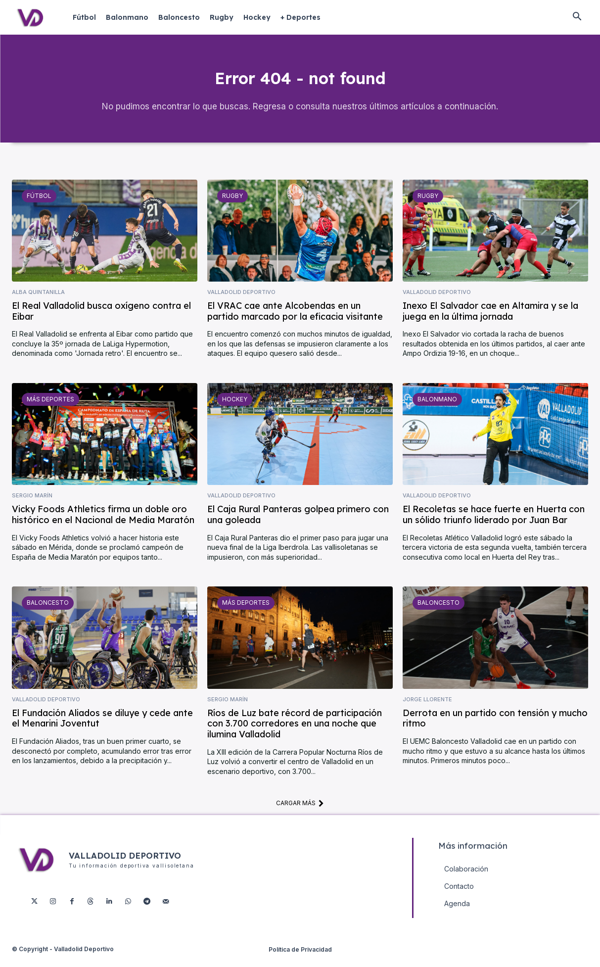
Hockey (233, 408)
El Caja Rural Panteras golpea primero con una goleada (298, 524)
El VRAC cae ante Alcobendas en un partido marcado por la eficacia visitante (295, 320)
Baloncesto (46, 612)
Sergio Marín (32, 505)
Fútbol (38, 204)
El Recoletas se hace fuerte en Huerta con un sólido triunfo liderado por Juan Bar (494, 524)
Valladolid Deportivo (241, 301)
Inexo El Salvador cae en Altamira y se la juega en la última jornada (490, 320)
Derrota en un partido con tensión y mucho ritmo (495, 728)
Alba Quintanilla (38, 301)
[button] (576, 17)
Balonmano (435, 408)
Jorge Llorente (427, 709)
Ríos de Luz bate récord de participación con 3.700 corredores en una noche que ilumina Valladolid (294, 733)
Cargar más (300, 813)
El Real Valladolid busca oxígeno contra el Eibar (101, 320)
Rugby (231, 204)
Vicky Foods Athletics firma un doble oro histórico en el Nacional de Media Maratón (103, 524)
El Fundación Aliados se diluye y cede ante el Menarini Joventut (102, 728)
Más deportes (49, 408)
